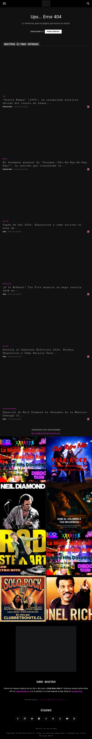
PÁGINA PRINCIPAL (53, 31)
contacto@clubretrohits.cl (53, 700)
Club (4, 232)
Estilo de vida (7, 284)
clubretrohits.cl (22, 691)
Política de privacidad (46, 728)
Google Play (77, 691)
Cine (4, 96)
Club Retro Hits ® (26, 733)
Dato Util (5, 221)
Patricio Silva (7, 107)
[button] (4, 3)
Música (5, 159)
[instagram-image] (23, 459)
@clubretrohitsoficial (46, 433)
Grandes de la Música (9, 409)
